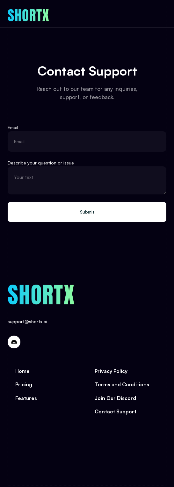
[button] (156, 14)
